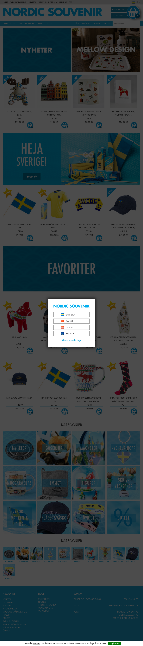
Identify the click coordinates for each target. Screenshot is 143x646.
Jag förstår (114, 643)
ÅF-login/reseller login (71, 340)
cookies (36, 643)
